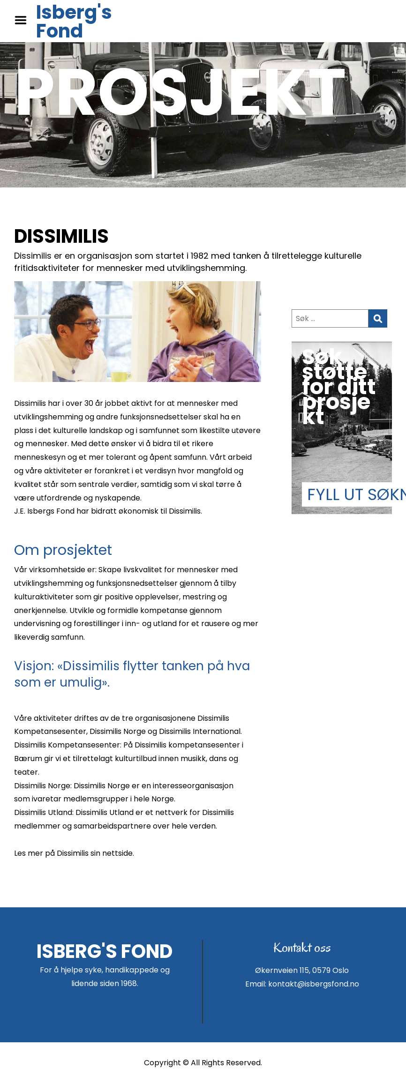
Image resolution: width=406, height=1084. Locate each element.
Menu (24, 20)
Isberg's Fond (74, 21)
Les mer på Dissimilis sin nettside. (74, 853)
